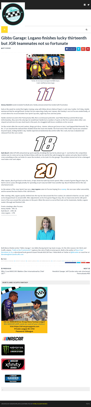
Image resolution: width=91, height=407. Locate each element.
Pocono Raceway (80, 261)
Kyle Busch (68, 261)
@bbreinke (75, 252)
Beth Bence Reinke (7, 261)
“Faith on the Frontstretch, (21, 250)
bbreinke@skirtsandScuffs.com (12, 254)
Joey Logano (57, 261)
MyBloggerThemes (40, 404)
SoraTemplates (15, 404)
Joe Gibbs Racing (45, 261)
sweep (63, 189)
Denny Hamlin (21, 261)
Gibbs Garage (32, 261)
